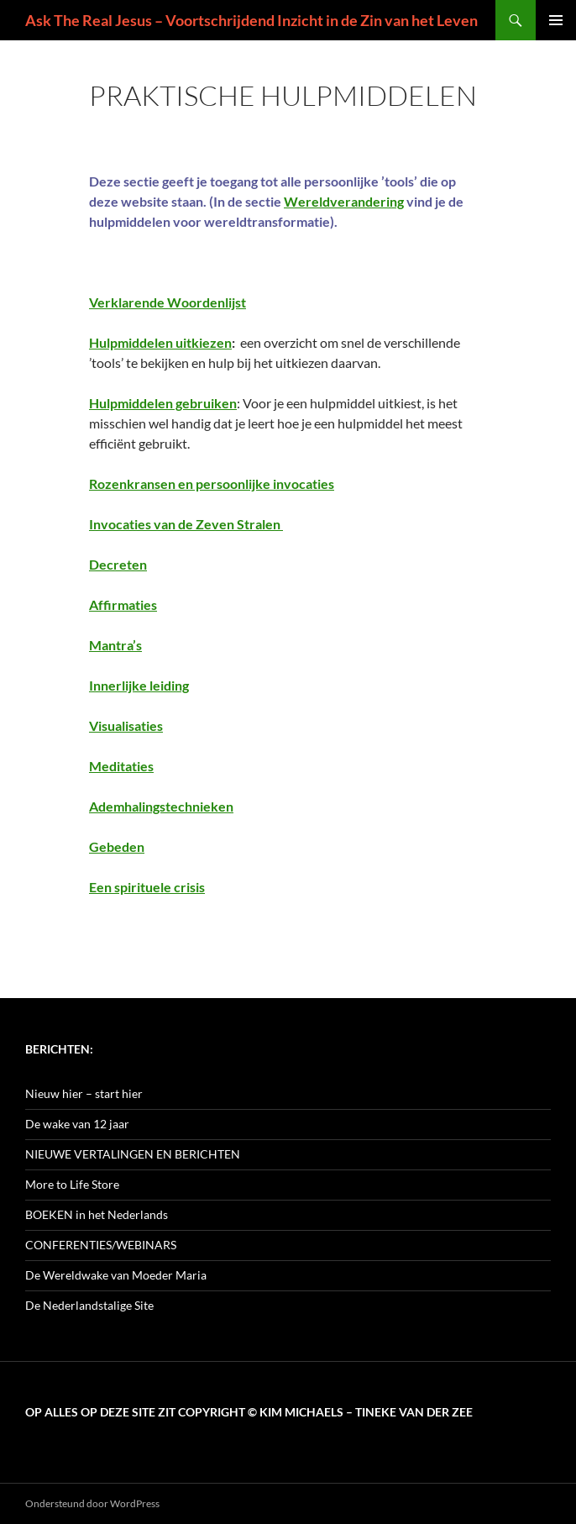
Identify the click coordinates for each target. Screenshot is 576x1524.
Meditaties (121, 766)
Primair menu (556, 20)
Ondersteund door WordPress (92, 1503)
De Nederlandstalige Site (89, 1305)
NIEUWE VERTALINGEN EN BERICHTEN (132, 1154)
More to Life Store (72, 1184)
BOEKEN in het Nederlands (96, 1214)
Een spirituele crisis (147, 887)
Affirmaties (123, 604)
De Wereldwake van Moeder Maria (116, 1275)
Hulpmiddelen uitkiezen (160, 342)
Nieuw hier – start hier (84, 1093)
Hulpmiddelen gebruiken (163, 403)
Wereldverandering (344, 201)
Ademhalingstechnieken (161, 806)
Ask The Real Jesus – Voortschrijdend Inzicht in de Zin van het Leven (251, 20)
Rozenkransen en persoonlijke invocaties (211, 483)
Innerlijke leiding (139, 685)
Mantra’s (115, 645)
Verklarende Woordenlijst (167, 302)
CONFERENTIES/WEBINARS (100, 1245)
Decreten (118, 564)
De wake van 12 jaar (77, 1124)
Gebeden (116, 846)
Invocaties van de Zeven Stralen (186, 524)
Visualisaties (126, 725)
